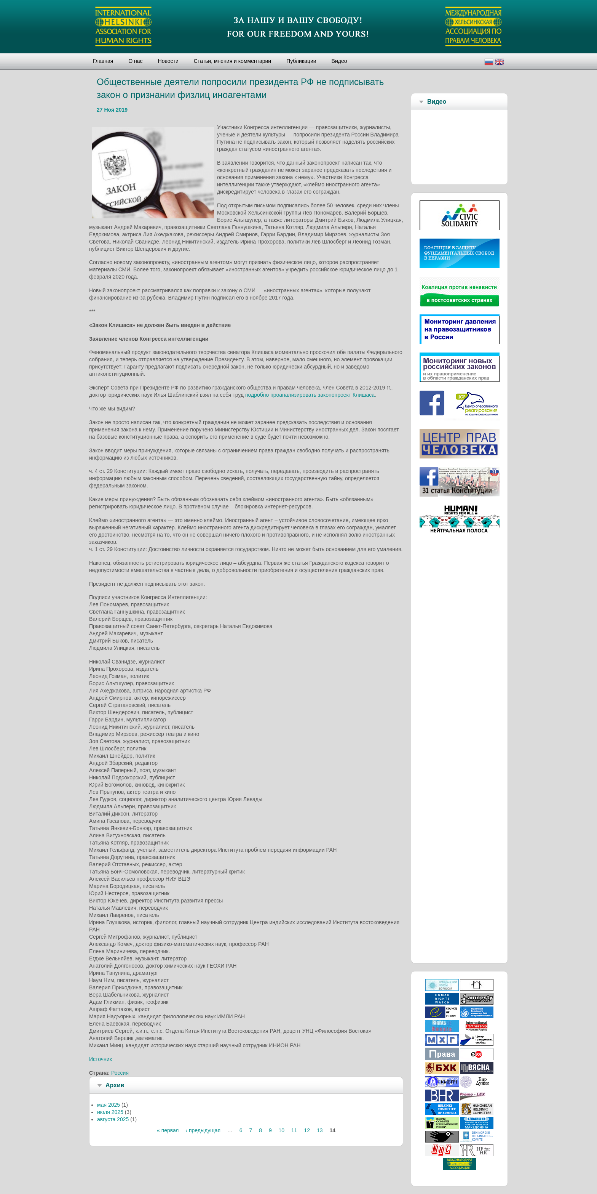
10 (282, 1130)
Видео (339, 61)
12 (307, 1130)
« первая (168, 1130)
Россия (120, 1073)
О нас (135, 61)
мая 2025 (108, 1105)
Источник (100, 1059)
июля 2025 (110, 1112)
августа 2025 (113, 1119)
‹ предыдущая (202, 1130)
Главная (103, 61)
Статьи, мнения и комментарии (232, 61)
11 (294, 1130)
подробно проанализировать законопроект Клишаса (310, 395)
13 (320, 1130)
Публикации (301, 61)
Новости (168, 61)
